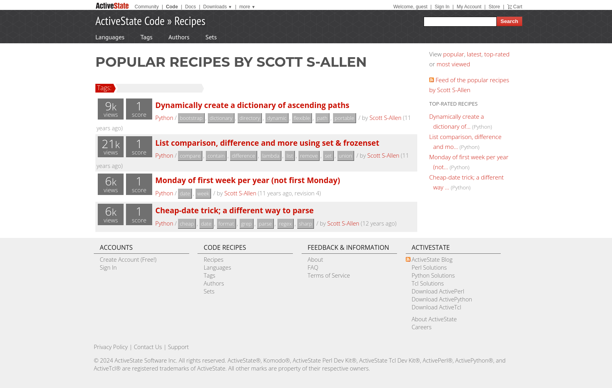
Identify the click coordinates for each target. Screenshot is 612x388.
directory (249, 118)
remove (309, 155)
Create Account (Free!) (128, 259)
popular (453, 54)
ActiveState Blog (432, 259)
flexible (302, 118)
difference (243, 155)
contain (216, 155)
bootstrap (191, 118)
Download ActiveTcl (436, 307)
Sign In (442, 7)
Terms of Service (329, 275)
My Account (469, 7)
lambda (271, 155)
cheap (187, 223)
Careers (422, 327)
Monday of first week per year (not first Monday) (247, 180)
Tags (146, 37)
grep (246, 223)
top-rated (497, 54)
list (290, 155)
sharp (305, 223)
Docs (190, 7)
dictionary (220, 118)
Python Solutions (433, 275)
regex (285, 223)
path (322, 118)
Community (147, 7)
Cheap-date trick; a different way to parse (234, 210)
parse (265, 223)
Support (178, 347)
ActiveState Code (130, 20)
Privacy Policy (111, 347)
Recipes (189, 20)
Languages (109, 37)
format (226, 223)
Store (494, 7)
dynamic (277, 118)
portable (344, 118)
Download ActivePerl (438, 291)
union (345, 155)
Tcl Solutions (428, 283)
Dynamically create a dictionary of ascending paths (252, 105)
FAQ (313, 267)
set (328, 155)
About (315, 259)
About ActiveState (434, 319)
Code (172, 7)
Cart (517, 7)
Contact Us (148, 347)
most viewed (453, 64)
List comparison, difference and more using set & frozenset (267, 142)
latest (474, 54)
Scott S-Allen (386, 118)
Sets (211, 37)
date (185, 193)
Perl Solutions (429, 267)
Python (164, 118)
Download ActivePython (442, 299)
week (203, 193)
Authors (179, 37)
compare (190, 155)
